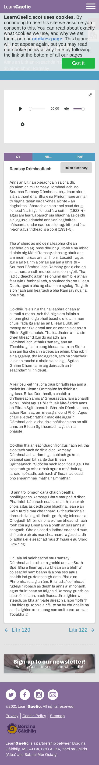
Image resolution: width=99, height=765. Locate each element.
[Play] (20, 108)
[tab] (18, 157)
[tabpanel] (49, 392)
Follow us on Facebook (25, 694)
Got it (78, 63)
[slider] (37, 109)
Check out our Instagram (39, 694)
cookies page (47, 38)
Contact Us (53, 694)
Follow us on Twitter (11, 694)
